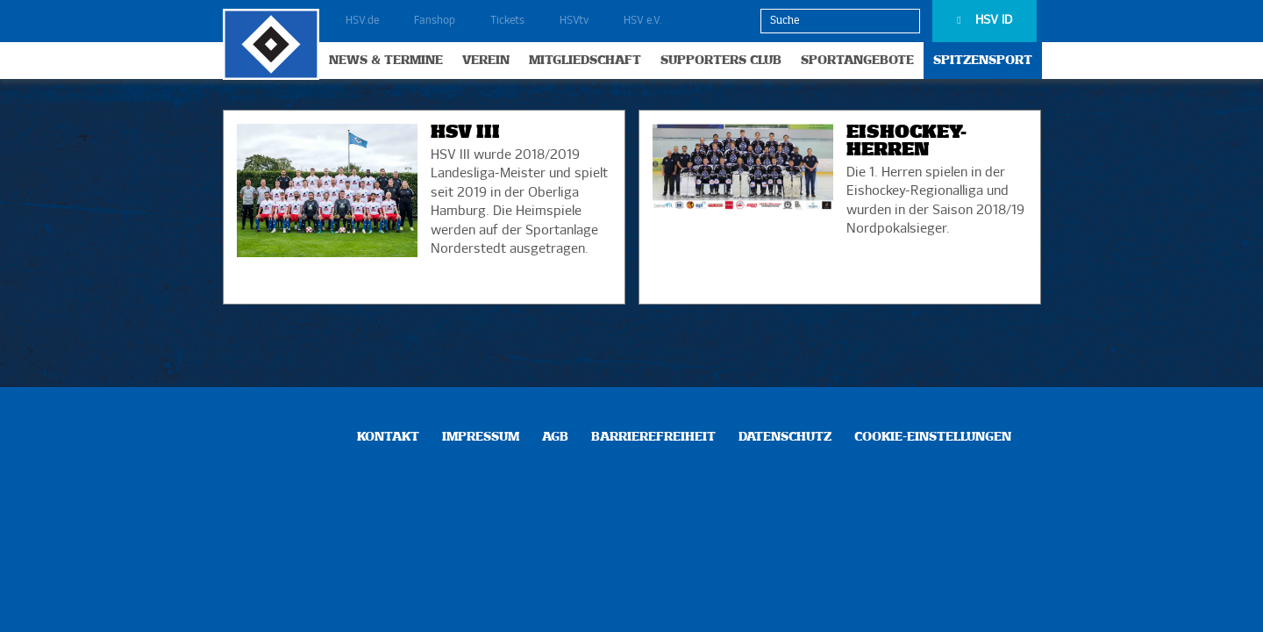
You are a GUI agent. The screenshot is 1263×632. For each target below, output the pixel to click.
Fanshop (434, 21)
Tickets (507, 21)
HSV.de (362, 21)
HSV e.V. (643, 21)
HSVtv (574, 21)
